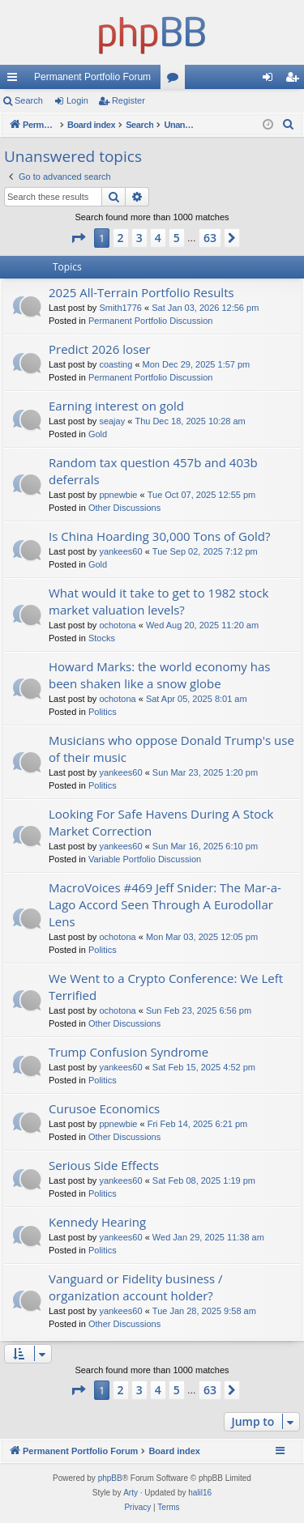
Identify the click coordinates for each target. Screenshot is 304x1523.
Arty (130, 1492)
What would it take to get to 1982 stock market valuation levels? (158, 601)
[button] (78, 238)
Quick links (15, 80)
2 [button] (121, 237)
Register (128, 100)
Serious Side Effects (104, 1165)
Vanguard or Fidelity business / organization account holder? (136, 1287)
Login (77, 100)
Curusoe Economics (104, 1108)
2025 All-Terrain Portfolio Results (141, 292)
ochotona (117, 625)
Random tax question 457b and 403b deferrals (153, 470)
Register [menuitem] (295, 80)
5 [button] (176, 237)
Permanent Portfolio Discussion (150, 320)
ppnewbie (118, 495)
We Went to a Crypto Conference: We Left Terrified (166, 986)
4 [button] (158, 237)
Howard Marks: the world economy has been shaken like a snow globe (159, 674)
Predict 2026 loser (100, 349)
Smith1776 (120, 308)
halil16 (200, 1492)
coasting (115, 364)
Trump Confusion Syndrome (128, 1052)
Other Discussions (124, 508)
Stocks (101, 638)
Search (29, 100)
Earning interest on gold (116, 406)
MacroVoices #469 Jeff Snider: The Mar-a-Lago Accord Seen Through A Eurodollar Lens (165, 904)
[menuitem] (288, 125)
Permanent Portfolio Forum (92, 77)
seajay (112, 421)
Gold (97, 434)
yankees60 (120, 551)
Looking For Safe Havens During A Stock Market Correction (161, 822)
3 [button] (139, 237)
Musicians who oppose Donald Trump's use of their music (171, 748)
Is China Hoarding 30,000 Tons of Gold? (159, 536)
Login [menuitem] (271, 80)
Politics (102, 712)
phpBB (110, 1478)
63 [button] (209, 237)
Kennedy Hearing (97, 1222)
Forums (176, 80)
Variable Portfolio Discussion (144, 859)
